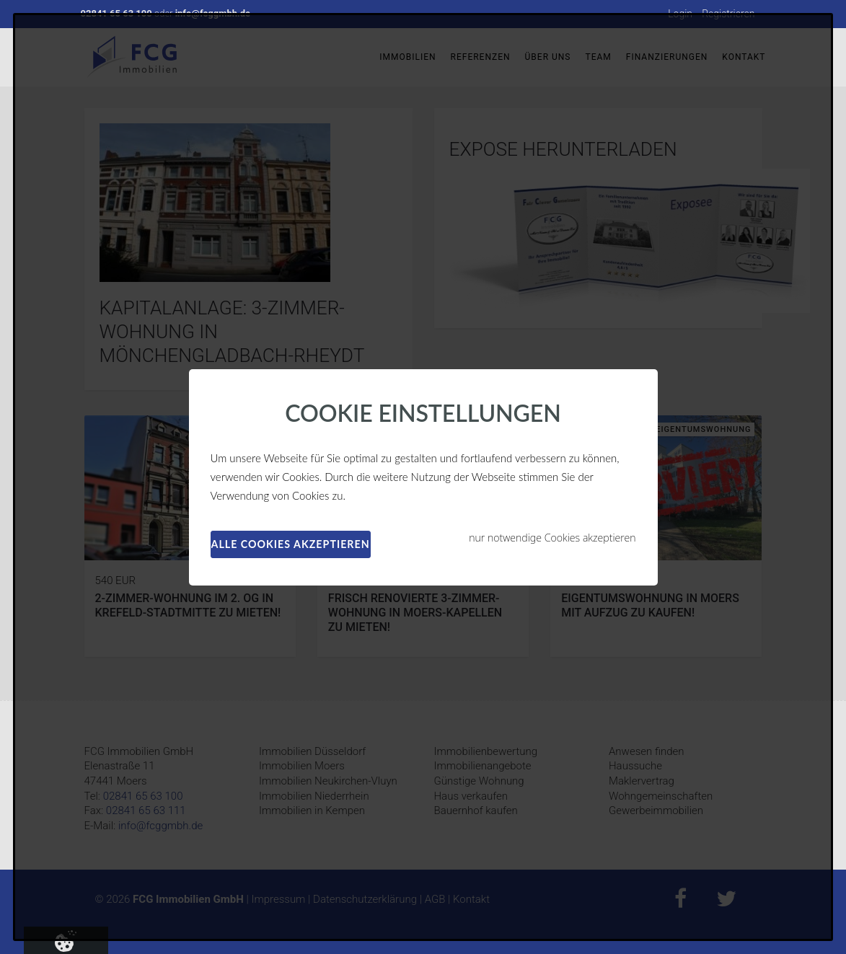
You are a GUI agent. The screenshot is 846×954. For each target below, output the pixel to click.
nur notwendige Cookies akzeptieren (552, 537)
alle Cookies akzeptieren (290, 544)
